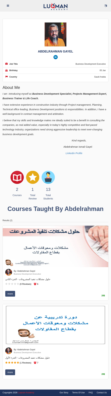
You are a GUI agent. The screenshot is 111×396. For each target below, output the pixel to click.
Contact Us (102, 392)
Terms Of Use (78, 392)
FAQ (91, 392)
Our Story (64, 392)
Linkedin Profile (74, 153)
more (10, 293)
